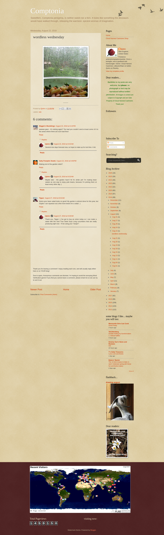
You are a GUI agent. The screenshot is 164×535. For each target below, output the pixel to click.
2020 (110, 190)
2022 (110, 187)
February (113, 288)
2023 (110, 183)
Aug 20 (115, 242)
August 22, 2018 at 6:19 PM (66, 126)
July (112, 270)
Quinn (47, 144)
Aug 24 (115, 227)
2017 (110, 296)
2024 (110, 180)
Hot (110, 346)
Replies (44, 139)
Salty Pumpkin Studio (47, 161)
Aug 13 (115, 255)
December (114, 200)
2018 (110, 197)
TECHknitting (114, 332)
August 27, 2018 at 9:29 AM (64, 216)
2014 (110, 306)
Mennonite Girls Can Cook (119, 324)
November (114, 204)
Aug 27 (115, 220)
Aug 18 (115, 248)
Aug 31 (115, 217)
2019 (110, 194)
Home (66, 289)
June (112, 274)
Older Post (95, 289)
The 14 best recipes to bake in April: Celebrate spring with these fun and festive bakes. (120, 364)
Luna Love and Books (116, 354)
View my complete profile (115, 71)
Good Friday (113, 325)
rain (40, 112)
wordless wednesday (119, 234)
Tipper (41, 198)
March (112, 284)
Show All (131, 371)
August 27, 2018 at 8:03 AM (55, 198)
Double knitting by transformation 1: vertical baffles (120, 335)
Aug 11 (115, 259)
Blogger (93, 530)
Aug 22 (115, 231)
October (113, 207)
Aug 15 (115, 252)
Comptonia (47, 11)
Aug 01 (115, 266)
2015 (110, 302)
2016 (110, 299)
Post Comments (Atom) (48, 294)
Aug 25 (115, 224)
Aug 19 (115, 245)
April (112, 281)
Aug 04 (115, 262)
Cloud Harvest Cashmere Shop (117, 38)
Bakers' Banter (114, 360)
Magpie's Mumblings (47, 126)
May (112, 277)
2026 (110, 173)
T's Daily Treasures (116, 352)
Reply (41, 135)
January (113, 291)
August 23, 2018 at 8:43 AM (64, 144)
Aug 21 (115, 238)
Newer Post (36, 289)
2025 (110, 176)
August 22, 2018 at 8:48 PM (66, 161)
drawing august (113, 382)
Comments (112, 147)
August (113, 214)
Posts (110, 143)
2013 (110, 309)
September (114, 210)
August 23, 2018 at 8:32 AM (64, 176)
